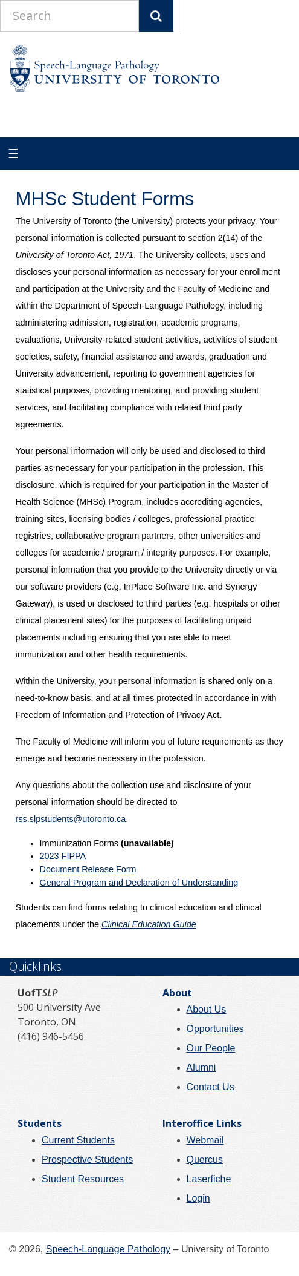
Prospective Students (87, 1159)
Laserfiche (209, 1179)
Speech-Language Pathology (108, 1249)
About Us (207, 1009)
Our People (211, 1048)
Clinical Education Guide (148, 924)
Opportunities (215, 1029)
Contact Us (210, 1087)
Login (198, 1198)
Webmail (205, 1140)
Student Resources (83, 1179)
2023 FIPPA (63, 856)
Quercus (205, 1159)
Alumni (201, 1067)
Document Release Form (88, 869)
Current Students (78, 1140)
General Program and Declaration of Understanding (139, 882)
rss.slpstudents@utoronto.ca (71, 819)
